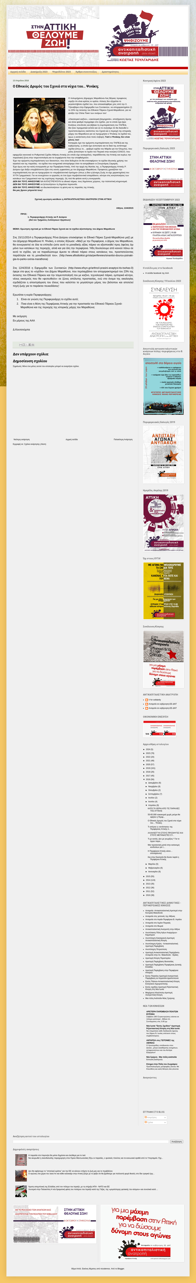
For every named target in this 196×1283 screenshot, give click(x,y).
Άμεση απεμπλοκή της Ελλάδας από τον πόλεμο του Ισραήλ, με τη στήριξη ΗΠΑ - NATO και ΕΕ (69, 1187)
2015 (148, 876)
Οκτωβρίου (153, 790)
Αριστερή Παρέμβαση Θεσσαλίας (159, 961)
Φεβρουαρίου (154, 868)
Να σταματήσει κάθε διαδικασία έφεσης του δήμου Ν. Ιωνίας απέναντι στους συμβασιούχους (162, 1033)
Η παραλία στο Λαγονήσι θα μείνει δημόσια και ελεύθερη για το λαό (56, 1155)
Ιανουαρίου (153, 871)
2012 (148, 888)
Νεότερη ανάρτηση (22, 439)
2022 (148, 757)
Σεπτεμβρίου (154, 794)
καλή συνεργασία (38, 166)
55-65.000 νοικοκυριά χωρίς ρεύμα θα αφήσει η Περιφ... (164, 815)
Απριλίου (152, 805)
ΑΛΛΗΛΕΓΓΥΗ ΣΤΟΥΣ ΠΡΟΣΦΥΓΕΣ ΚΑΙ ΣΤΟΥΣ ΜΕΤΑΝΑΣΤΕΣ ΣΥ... (165, 834)
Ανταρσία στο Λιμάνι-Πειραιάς (158, 923)
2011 (148, 891)
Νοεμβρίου (153, 786)
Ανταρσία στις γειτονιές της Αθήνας (160, 916)
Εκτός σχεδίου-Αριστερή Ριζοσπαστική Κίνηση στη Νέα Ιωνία (161, 988)
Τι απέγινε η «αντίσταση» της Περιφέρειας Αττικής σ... (160, 828)
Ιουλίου (151, 798)
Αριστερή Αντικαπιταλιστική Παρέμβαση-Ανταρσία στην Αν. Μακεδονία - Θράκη (162, 953)
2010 (148, 895)
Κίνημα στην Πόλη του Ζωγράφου (161, 1064)
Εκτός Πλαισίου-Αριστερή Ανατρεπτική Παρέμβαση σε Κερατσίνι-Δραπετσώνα (161, 977)
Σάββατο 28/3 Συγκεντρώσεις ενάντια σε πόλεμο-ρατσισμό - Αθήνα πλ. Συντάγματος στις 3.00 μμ (162, 1019)
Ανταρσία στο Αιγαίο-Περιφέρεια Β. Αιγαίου (163, 919)
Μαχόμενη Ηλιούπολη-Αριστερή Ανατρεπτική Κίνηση (158, 994)
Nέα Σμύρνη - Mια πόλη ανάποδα (161, 1057)
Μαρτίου (152, 864)
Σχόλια (149, 1122)
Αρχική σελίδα (18, 71)
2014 (148, 880)
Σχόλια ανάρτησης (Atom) (35, 444)
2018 (148, 772)
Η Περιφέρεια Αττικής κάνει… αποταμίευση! (160, 852)
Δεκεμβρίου (153, 783)
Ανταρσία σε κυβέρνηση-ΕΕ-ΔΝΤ (163, 704)
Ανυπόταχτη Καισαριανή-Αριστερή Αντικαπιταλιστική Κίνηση (159, 939)
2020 (148, 764)
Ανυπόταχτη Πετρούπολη (156, 949)
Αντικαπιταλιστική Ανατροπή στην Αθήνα (162, 929)
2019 (148, 768)
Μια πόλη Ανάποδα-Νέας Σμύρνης (160, 998)
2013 (148, 884)
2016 (148, 779)
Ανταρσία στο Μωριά (154, 926)
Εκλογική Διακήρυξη (154, 1059)
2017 (148, 776)
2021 (148, 761)
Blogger (121, 1269)
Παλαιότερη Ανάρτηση (123, 439)
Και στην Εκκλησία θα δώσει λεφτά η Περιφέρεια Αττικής (163, 858)
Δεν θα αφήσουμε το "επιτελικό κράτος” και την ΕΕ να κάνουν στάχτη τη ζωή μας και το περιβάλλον (70, 1171)
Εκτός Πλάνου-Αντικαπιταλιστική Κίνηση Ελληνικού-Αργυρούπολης (162, 982)
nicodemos (105, 1269)
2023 (148, 753)
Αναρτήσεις (151, 1117)
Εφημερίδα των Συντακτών (96, 107)
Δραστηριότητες (110, 71)
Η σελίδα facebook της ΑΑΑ (157, 273)
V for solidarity (155, 700)
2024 (148, 749)
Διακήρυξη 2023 (39, 71)
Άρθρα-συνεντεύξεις (86, 71)
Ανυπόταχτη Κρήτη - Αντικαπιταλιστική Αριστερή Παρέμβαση (161, 945)
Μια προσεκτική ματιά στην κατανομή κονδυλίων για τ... (163, 846)
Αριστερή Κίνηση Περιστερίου (157, 958)
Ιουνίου (151, 801)
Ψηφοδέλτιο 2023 (61, 71)
